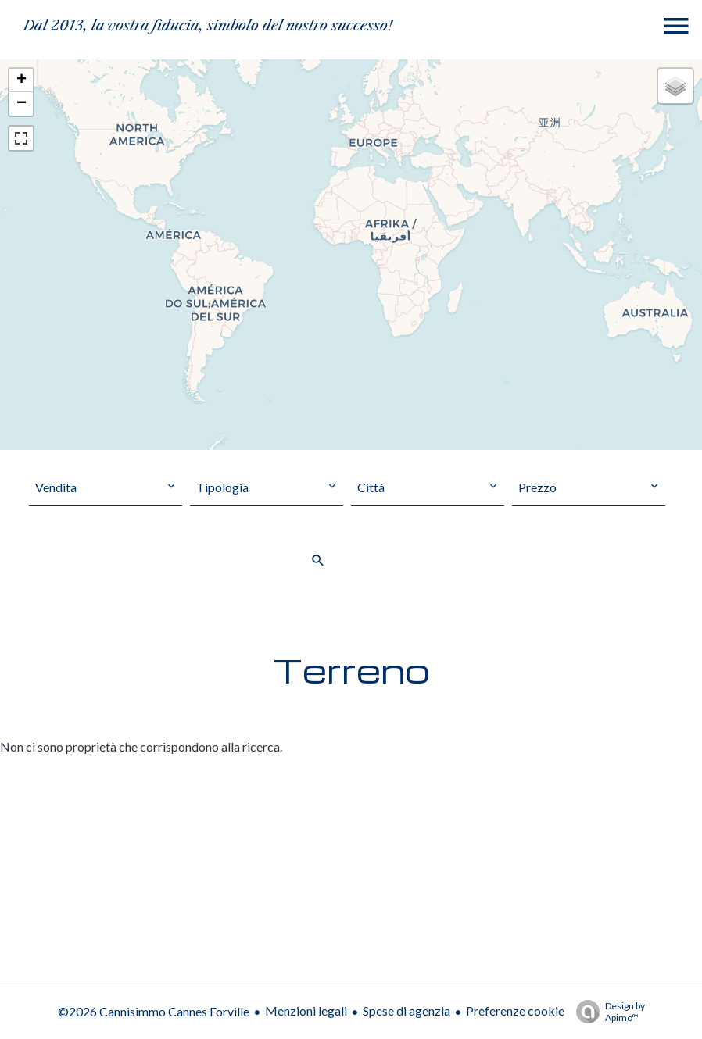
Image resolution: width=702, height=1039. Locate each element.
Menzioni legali (306, 1010)
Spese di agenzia (406, 1010)
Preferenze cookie (515, 1010)
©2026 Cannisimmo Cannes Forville (153, 1011)
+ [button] (21, 80)
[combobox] (105, 488)
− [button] (21, 104)
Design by (606, 1011)
